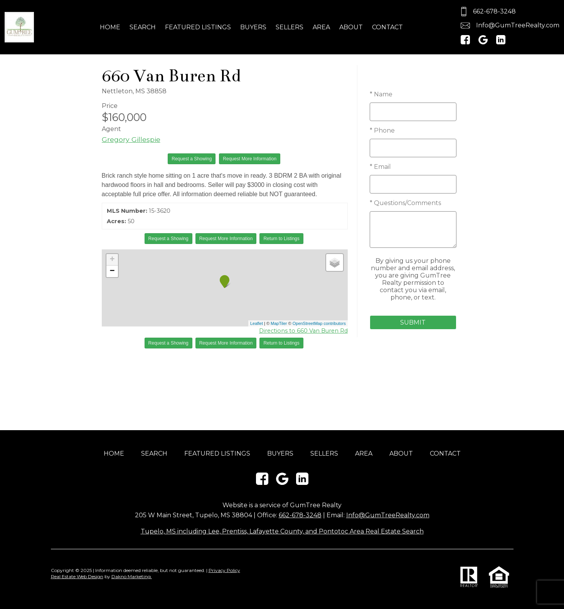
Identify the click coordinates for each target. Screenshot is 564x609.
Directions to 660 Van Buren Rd (303, 330)
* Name (381, 94)
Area (321, 27)
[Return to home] (19, 27)
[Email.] (508, 25)
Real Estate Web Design (77, 576)
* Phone (382, 130)
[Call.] (508, 12)
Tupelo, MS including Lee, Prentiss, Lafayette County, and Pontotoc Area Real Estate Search (282, 531)
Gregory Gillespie (131, 139)
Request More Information (249, 159)
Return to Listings (281, 238)
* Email (380, 166)
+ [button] (111, 260)
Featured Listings (198, 27)
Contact (387, 27)
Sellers (289, 27)
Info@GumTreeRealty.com (387, 515)
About (351, 27)
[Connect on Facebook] (465, 42)
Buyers (253, 27)
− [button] (111, 271)
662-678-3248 (300, 515)
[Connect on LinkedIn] (500, 42)
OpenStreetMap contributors (319, 323)
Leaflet (256, 323)
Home (110, 27)
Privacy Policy (224, 570)
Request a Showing (192, 159)
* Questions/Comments (405, 203)
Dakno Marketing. (131, 576)
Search (143, 27)
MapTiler (279, 323)
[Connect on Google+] (483, 42)
